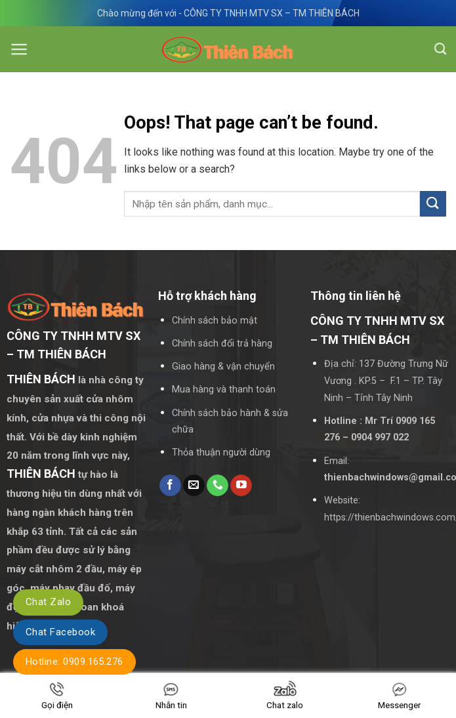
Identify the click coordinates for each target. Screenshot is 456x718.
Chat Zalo (48, 602)
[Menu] (19, 49)
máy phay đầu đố (70, 588)
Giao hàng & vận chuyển (223, 366)
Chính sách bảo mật (214, 320)
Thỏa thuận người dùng (221, 452)
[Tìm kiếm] (440, 49)
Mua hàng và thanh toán (224, 389)
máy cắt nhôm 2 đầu (54, 569)
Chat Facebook (60, 632)
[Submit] (433, 204)
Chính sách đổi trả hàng (222, 343)
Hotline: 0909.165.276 (74, 661)
